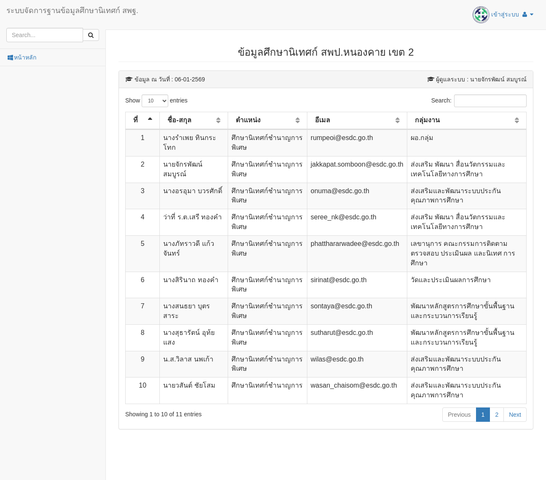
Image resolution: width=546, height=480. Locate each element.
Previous (459, 414)
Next (515, 414)
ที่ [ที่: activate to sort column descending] (135, 120)
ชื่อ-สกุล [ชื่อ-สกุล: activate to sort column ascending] (179, 120)
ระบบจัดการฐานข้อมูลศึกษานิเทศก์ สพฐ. (72, 10)
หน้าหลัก (21, 57)
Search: (479, 100)
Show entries (156, 100)
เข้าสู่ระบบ (503, 14)
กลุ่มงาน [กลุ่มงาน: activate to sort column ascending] (427, 120)
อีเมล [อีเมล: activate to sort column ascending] (322, 120)
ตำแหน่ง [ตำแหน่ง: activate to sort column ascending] (248, 120)
